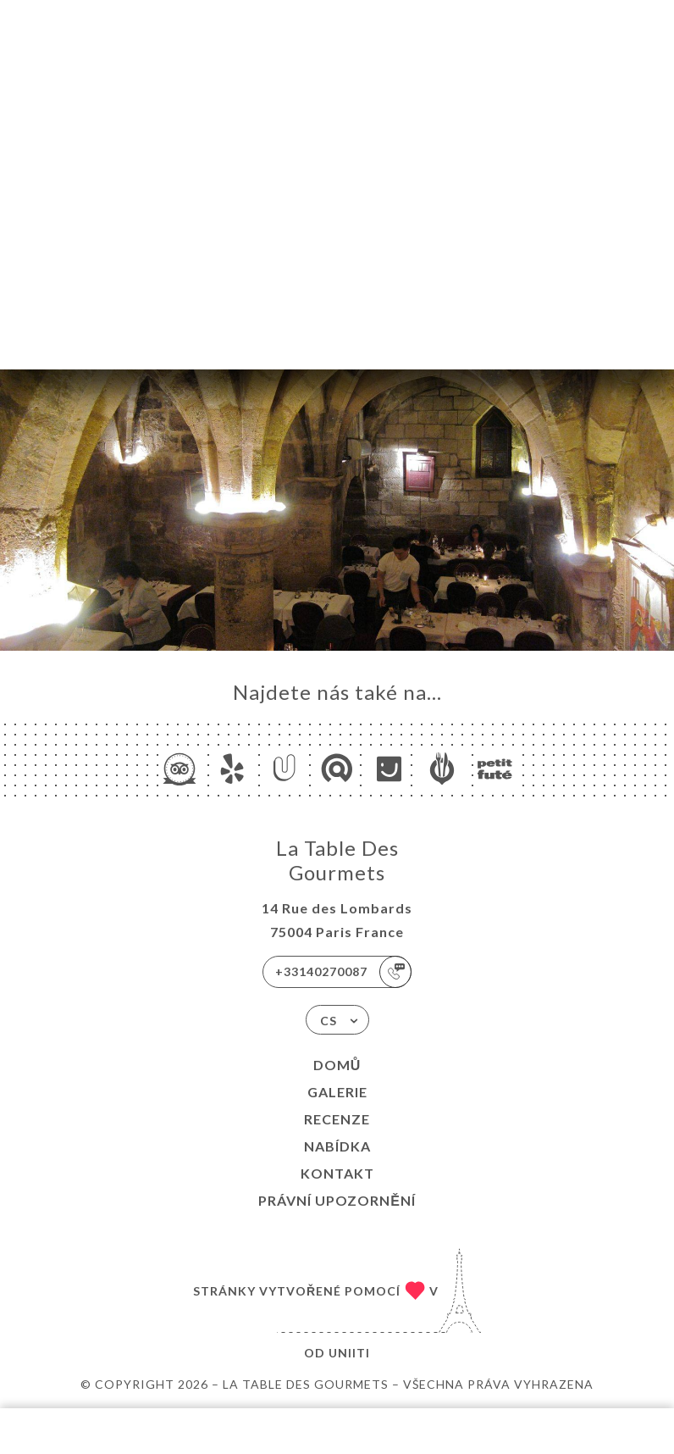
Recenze (337, 1119)
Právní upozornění (337, 1200)
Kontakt (337, 1173)
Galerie (337, 1092)
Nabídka (337, 1146)
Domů (337, 1065)
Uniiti (349, 1353)
